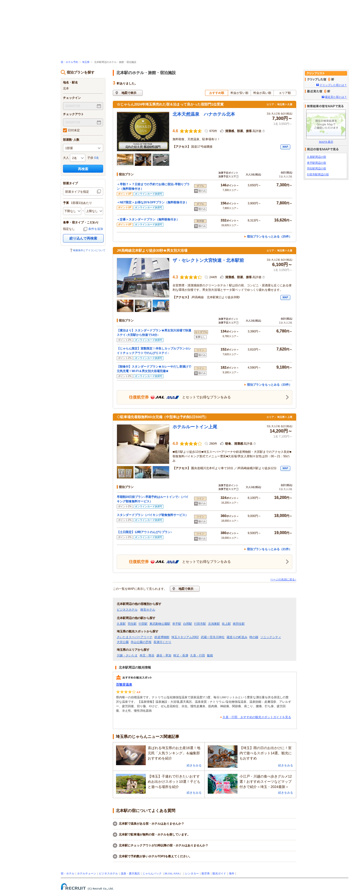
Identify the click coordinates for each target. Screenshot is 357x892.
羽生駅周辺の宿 (316, 168)
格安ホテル (147, 609)
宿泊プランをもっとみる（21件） (269, 549)
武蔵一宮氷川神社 (213, 637)
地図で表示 (128, 93)
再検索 (83, 169)
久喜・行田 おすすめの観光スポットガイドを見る (257, 717)
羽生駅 (132, 623)
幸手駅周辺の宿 (316, 162)
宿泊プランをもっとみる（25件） (269, 236)
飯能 (210, 655)
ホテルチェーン (86, 873)
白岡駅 (187, 623)
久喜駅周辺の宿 (316, 156)
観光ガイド (219, 873)
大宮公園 (123, 642)
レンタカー (192, 873)
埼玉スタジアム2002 (185, 637)
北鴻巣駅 (214, 623)
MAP (285, 146)
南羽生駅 (239, 623)
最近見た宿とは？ (336, 96)
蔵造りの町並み (237, 637)
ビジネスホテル (127, 609)
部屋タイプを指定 (77, 191)
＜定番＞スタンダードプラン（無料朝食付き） (148, 219)
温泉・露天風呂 (130, 873)
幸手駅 (176, 623)
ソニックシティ (270, 637)
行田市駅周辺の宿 (318, 174)
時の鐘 (253, 637)
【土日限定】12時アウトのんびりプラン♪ (144, 532)
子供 (90, 158)
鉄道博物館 (161, 637)
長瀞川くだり (162, 642)
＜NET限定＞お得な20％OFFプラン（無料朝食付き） (152, 202)
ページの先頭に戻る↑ (283, 579)
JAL (170, 873)
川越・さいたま (127, 655)
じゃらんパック (152, 873)
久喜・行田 (197, 655)
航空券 (206, 873)
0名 (96, 158)
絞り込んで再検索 (83, 238)
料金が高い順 (262, 93)
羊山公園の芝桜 (141, 642)
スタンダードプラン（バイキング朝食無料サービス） (152, 515)
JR (165, 873)
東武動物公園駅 (159, 623)
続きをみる (194, 765)
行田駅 (143, 623)
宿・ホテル (67, 873)
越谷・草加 (163, 655)
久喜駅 (121, 623)
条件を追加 (95, 229)
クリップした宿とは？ (333, 84)
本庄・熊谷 (147, 655)
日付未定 (71, 130)
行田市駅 (200, 623)
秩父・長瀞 (180, 655)
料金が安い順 (239, 93)
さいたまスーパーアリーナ (134, 637)
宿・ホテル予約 (69, 62)
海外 (231, 873)
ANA (176, 873)
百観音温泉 (124, 684)
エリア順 (285, 93)
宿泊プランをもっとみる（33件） (269, 384)
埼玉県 (85, 62)
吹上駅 (226, 623)
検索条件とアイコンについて (89, 250)
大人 (66, 158)
